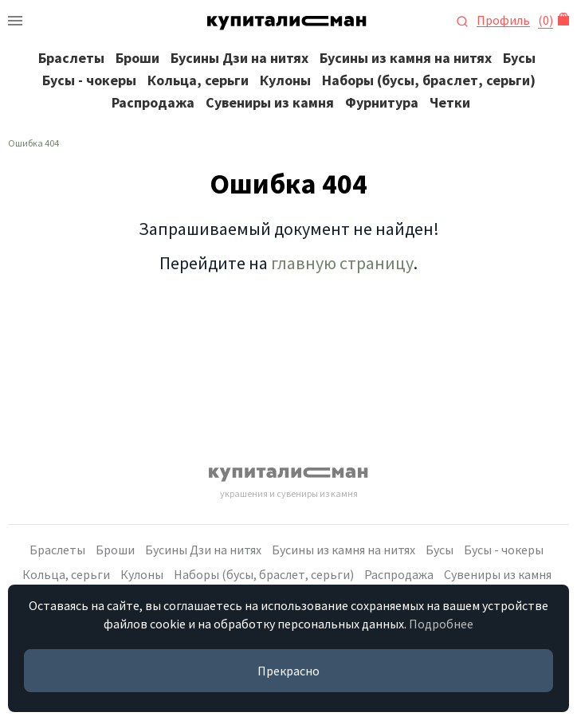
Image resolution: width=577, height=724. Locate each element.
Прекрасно (288, 671)
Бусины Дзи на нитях (239, 58)
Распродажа (153, 102)
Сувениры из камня (270, 102)
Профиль (503, 20)
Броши (137, 58)
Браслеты (71, 58)
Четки (450, 102)
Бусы (519, 58)
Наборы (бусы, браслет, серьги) (429, 80)
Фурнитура (381, 102)
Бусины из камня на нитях (406, 58)
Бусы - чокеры (89, 80)
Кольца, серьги (198, 80)
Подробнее (441, 624)
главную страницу (342, 263)
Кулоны (285, 80)
